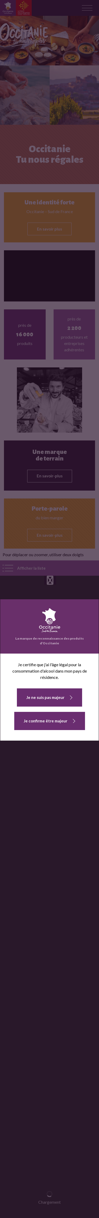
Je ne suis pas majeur (45, 697)
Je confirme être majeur (45, 720)
